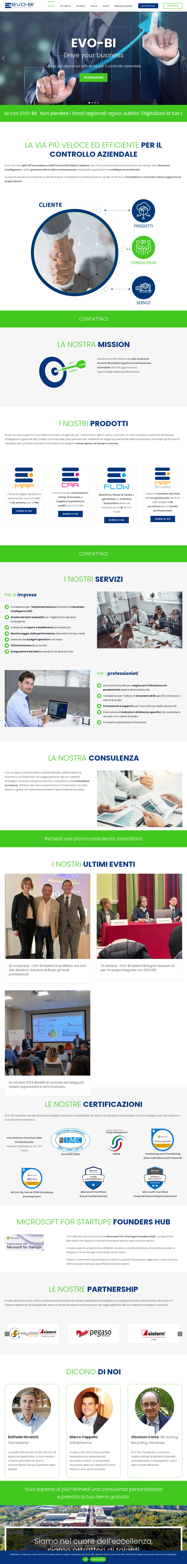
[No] (183, 1557)
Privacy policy (98, 1559)
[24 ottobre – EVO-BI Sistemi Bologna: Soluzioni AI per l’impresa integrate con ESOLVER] (109, 916)
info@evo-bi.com (84, 1518)
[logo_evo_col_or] (19, 3)
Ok (85, 1559)
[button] (3, 58)
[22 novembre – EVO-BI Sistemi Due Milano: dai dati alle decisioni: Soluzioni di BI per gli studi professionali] (47, 916)
